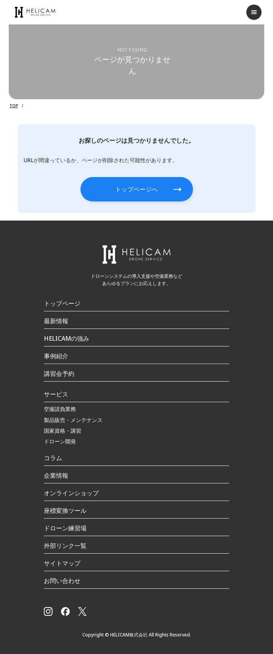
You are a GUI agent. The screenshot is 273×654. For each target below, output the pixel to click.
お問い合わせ (62, 581)
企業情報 (56, 475)
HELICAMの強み (66, 338)
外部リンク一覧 (65, 545)
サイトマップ (62, 563)
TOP (14, 105)
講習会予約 (59, 373)
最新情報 (56, 321)
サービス (56, 394)
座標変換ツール (65, 510)
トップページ (62, 303)
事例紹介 (56, 356)
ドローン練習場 (65, 528)
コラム (53, 458)
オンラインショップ (71, 493)
